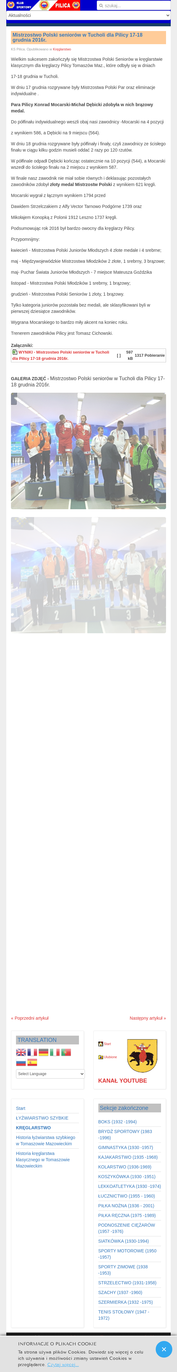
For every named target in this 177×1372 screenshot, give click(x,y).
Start (107, 1044)
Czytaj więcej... (63, 1364)
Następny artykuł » (148, 1018)
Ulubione (107, 1057)
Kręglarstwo (62, 49)
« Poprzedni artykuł (30, 1018)
